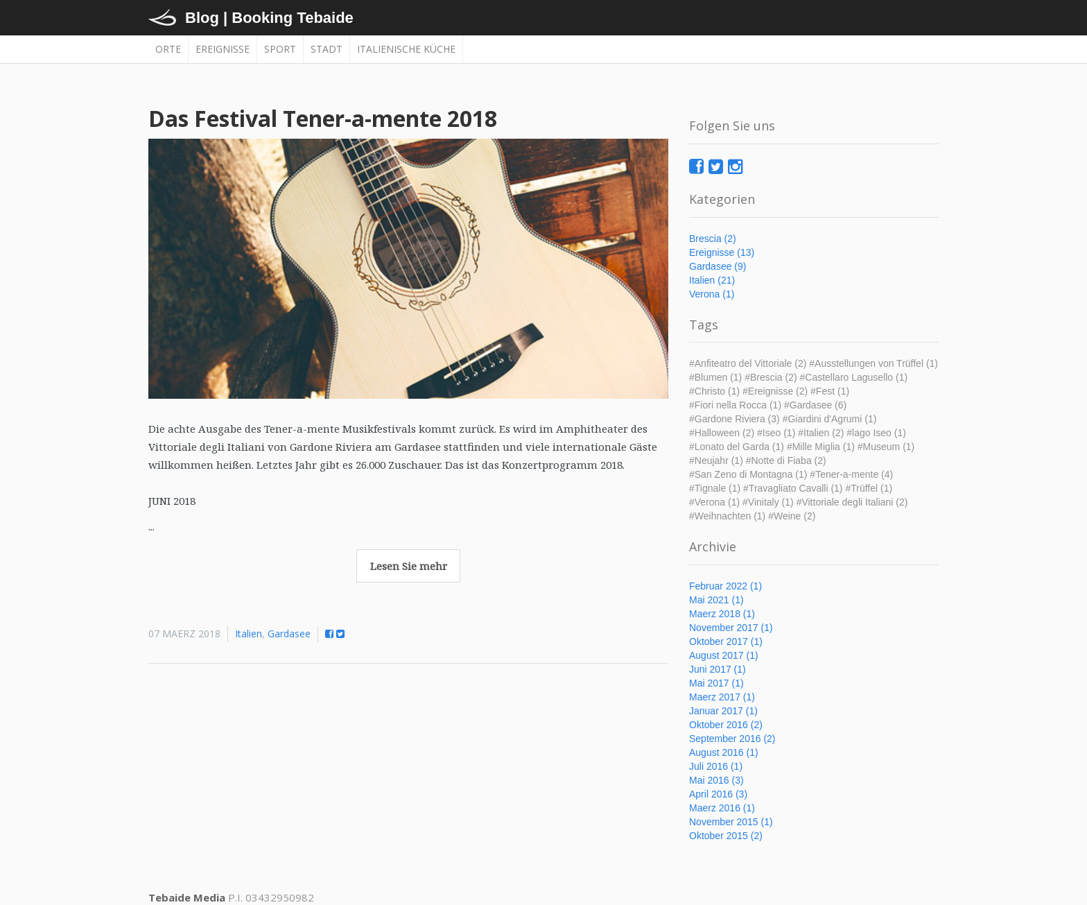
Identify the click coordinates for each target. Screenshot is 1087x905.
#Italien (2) (821, 432)
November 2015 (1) (731, 821)
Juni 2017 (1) (717, 669)
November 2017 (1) (731, 627)
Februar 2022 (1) (725, 586)
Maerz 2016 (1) (722, 807)
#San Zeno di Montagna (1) (748, 474)
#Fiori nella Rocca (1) (735, 405)
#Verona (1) (714, 502)
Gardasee (289, 633)
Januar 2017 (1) (723, 710)
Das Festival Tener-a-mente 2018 (322, 118)
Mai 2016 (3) (716, 780)
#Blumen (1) (715, 377)
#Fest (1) (829, 391)
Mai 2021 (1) (716, 599)
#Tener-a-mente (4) (851, 474)
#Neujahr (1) (716, 460)
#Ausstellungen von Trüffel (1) (873, 363)
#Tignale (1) (714, 488)
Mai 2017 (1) (716, 683)
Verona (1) (711, 294)
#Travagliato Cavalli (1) (792, 488)
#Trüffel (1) (868, 488)
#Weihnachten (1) (727, 516)
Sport (280, 48)
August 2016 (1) (723, 752)
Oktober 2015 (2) (726, 835)
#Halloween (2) (721, 432)
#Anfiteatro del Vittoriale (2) (747, 363)
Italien (248, 633)
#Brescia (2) (771, 377)
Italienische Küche (406, 48)
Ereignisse (222, 48)
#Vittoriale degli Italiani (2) (852, 502)
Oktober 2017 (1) (726, 641)
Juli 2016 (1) (715, 766)
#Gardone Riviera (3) (734, 418)
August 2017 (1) (723, 655)
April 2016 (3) (718, 794)
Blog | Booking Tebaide (269, 17)
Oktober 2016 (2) (726, 724)
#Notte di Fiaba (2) (786, 460)
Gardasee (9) (717, 266)
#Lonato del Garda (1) (736, 446)
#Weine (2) (791, 516)
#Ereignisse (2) (775, 391)
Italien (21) (712, 280)
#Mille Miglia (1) (821, 446)
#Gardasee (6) (815, 405)
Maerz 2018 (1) (722, 613)
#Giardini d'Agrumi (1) (830, 418)
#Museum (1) (886, 446)
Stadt (326, 48)
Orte (168, 48)
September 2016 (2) (732, 738)
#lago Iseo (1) (876, 432)
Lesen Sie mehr (408, 566)
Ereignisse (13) (721, 252)
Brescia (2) (712, 238)
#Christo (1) (714, 391)
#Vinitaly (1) (768, 502)
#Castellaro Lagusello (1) (854, 377)
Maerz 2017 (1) (722, 697)
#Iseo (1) (776, 432)
